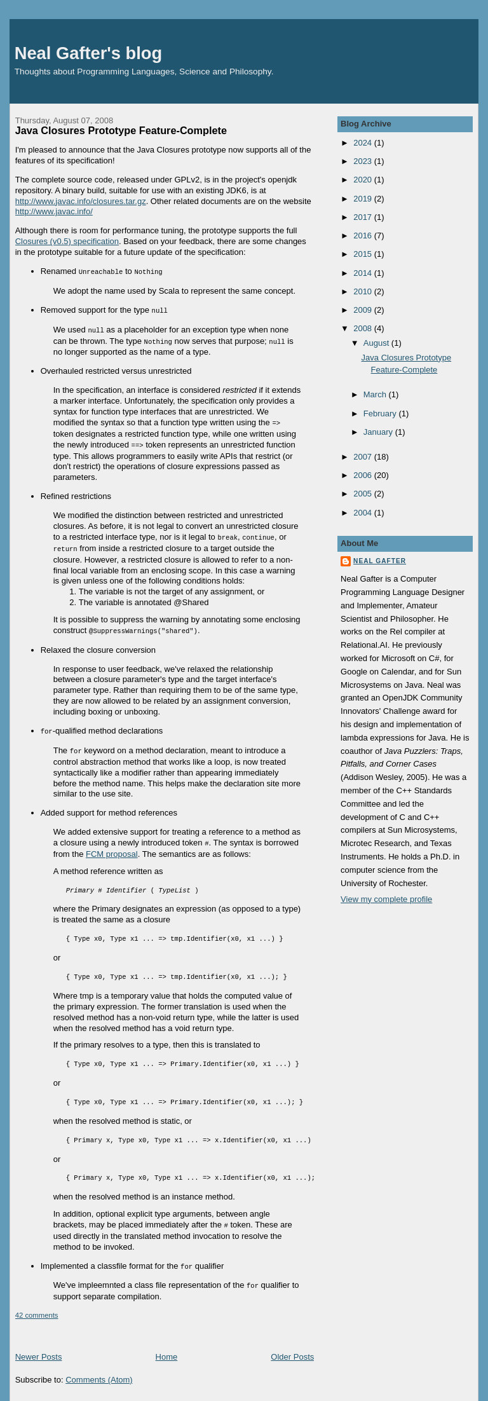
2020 (363, 179)
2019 (363, 198)
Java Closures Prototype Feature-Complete (121, 130)
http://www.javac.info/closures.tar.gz (80, 201)
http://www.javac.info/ (54, 211)
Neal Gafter (379, 560)
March (376, 394)
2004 (363, 512)
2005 (363, 493)
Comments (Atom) (98, 1370)
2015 (363, 254)
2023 (363, 161)
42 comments (36, 1305)
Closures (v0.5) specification (67, 241)
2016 (363, 235)
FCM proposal (112, 846)
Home (167, 1347)
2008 (363, 328)
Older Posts (292, 1347)
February (381, 413)
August (377, 343)
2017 (363, 217)
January (379, 432)
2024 (363, 142)
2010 (363, 291)
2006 (363, 475)
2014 (363, 273)
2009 (363, 310)
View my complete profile (386, 899)
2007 (363, 456)
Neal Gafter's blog (89, 53)
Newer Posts (38, 1347)
